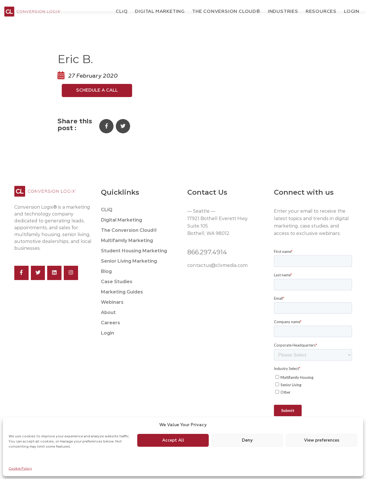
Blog (106, 284)
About (108, 325)
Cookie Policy (20, 468)
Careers (110, 335)
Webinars (112, 314)
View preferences (321, 440)
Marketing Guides (122, 304)
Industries (283, 11)
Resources (321, 11)
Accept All (173, 440)
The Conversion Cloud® (226, 11)
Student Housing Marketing (134, 263)
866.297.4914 (207, 265)
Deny (247, 440)
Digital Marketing (160, 11)
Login (351, 11)
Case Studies (116, 294)
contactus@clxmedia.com (217, 278)
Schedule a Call (97, 103)
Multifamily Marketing (127, 253)
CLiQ (106, 222)
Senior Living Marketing (129, 273)
